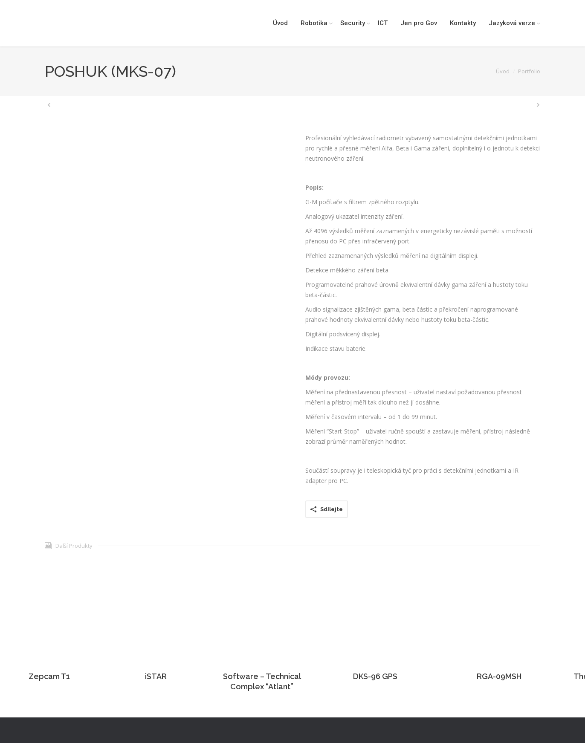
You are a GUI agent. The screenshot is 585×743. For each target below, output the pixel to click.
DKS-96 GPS (375, 676)
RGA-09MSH (499, 676)
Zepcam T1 (49, 676)
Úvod (503, 71)
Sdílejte (331, 509)
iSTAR (156, 676)
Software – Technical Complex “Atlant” (262, 681)
